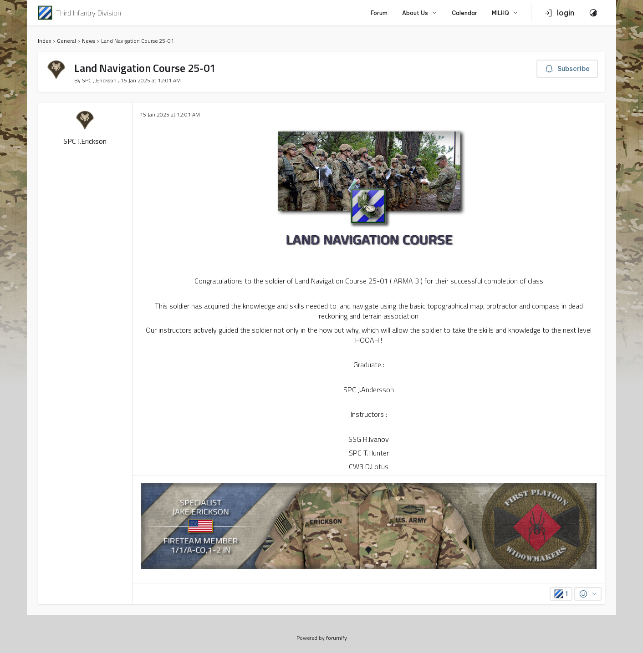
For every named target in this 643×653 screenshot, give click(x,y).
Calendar (464, 13)
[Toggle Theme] (593, 13)
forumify (336, 637)
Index (44, 40)
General (66, 40)
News (88, 40)
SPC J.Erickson (100, 80)
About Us (419, 13)
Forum (379, 13)
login (559, 12)
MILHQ (505, 13)
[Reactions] (588, 594)
